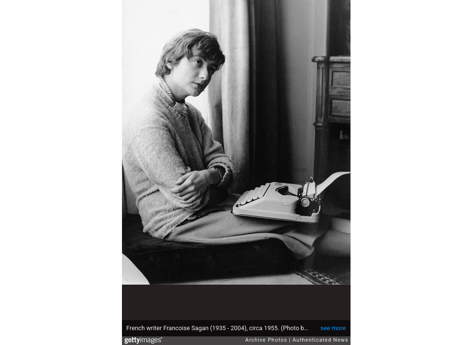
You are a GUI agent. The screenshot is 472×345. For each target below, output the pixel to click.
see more (333, 328)
